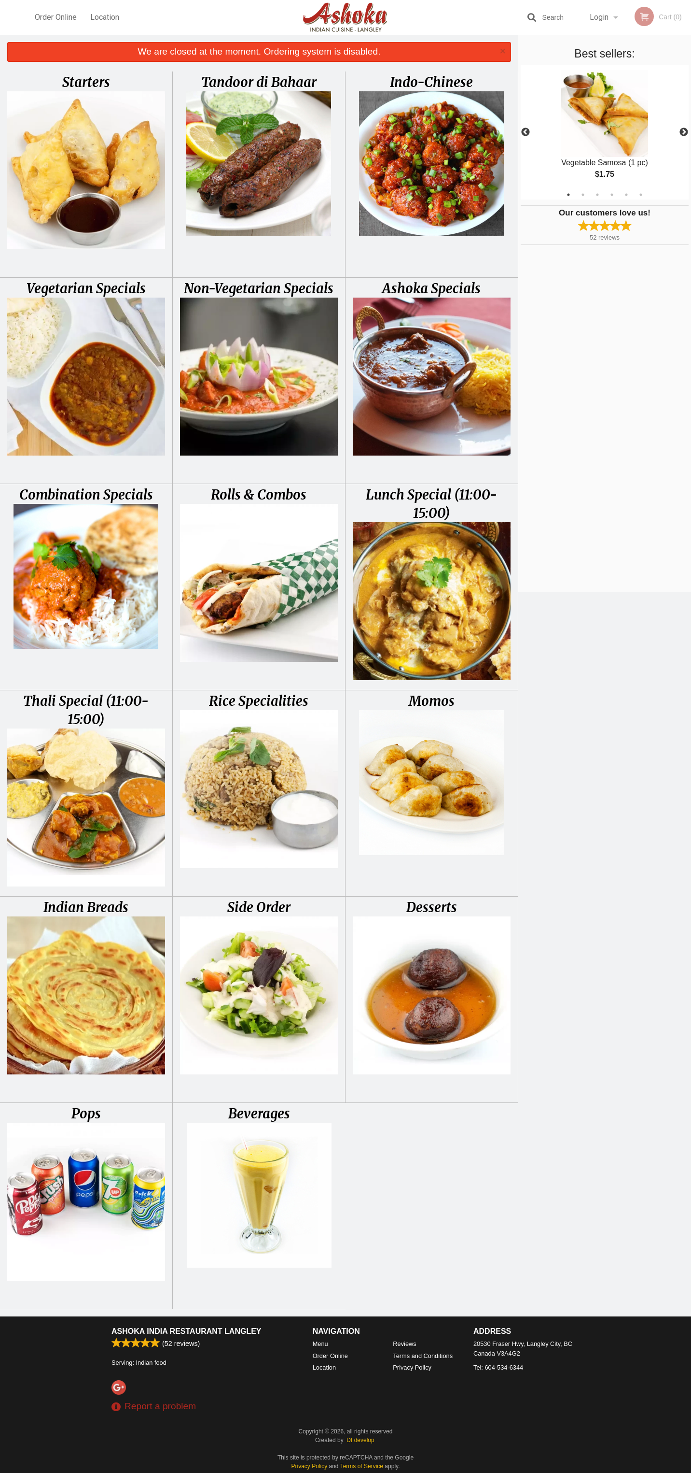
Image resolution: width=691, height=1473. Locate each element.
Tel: (498, 1367)
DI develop (360, 1440)
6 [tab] (641, 195)
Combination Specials (86, 494)
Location (104, 17)
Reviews (404, 1343)
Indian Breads (85, 907)
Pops (86, 1113)
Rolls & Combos (258, 494)
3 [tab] (597, 195)
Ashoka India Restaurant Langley (186, 1331)
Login (599, 17)
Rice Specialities (258, 701)
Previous (525, 132)
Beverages (259, 1113)
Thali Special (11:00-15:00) (86, 710)
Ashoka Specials (431, 288)
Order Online (56, 17)
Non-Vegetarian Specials (258, 288)
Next (684, 132)
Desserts (431, 907)
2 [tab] (583, 195)
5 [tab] (626, 195)
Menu (320, 1343)
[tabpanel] (604, 132)
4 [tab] (612, 195)
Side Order (258, 907)
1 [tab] (568, 195)
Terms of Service (361, 1466)
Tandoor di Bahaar (259, 82)
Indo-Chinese (431, 82)
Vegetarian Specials (86, 288)
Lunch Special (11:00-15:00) (431, 503)
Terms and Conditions (423, 1355)
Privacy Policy (412, 1367)
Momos (432, 701)
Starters (86, 82)
